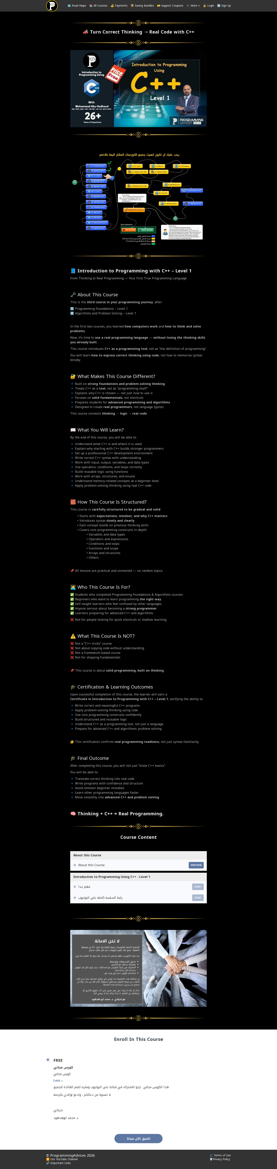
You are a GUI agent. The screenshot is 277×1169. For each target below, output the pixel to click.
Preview (196, 865)
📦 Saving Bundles (142, 6)
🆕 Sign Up (224, 6)
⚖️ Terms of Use (220, 1155)
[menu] (147, 6)
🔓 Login (208, 6)
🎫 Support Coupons (170, 6)
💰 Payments (119, 6)
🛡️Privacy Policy (219, 1159)
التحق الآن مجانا (138, 1139)
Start (198, 887)
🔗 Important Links (58, 1163)
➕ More (193, 6)
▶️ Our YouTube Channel (62, 1159)
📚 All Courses (98, 6)
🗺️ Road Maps (77, 6)
